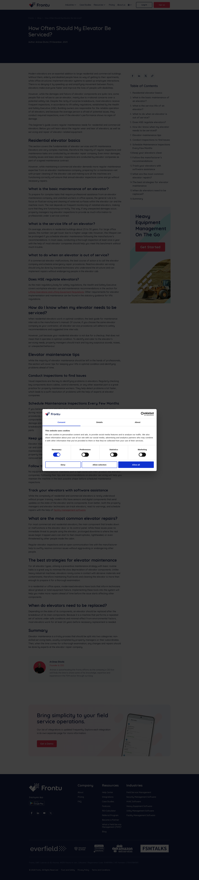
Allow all (136, 465)
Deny (63, 465)
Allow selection (99, 465)
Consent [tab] (61, 422)
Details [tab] (99, 422)
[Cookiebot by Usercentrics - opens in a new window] (143, 414)
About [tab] (137, 422)
